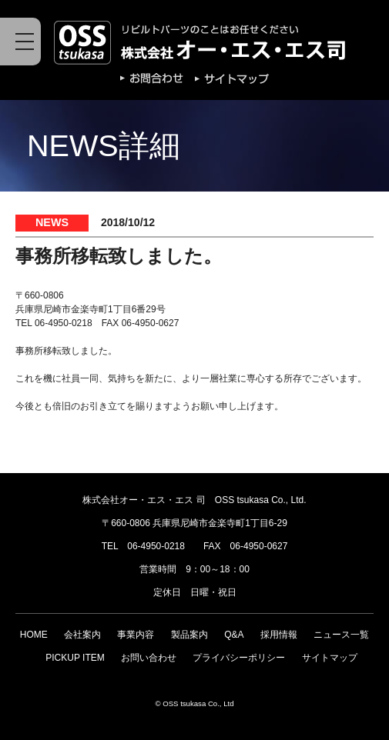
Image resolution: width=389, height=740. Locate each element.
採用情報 (278, 634)
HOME (34, 634)
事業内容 (135, 634)
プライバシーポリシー (239, 657)
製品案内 (189, 634)
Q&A (233, 634)
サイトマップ (329, 657)
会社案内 (82, 634)
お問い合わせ (148, 657)
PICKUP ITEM (74, 657)
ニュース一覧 (341, 634)
